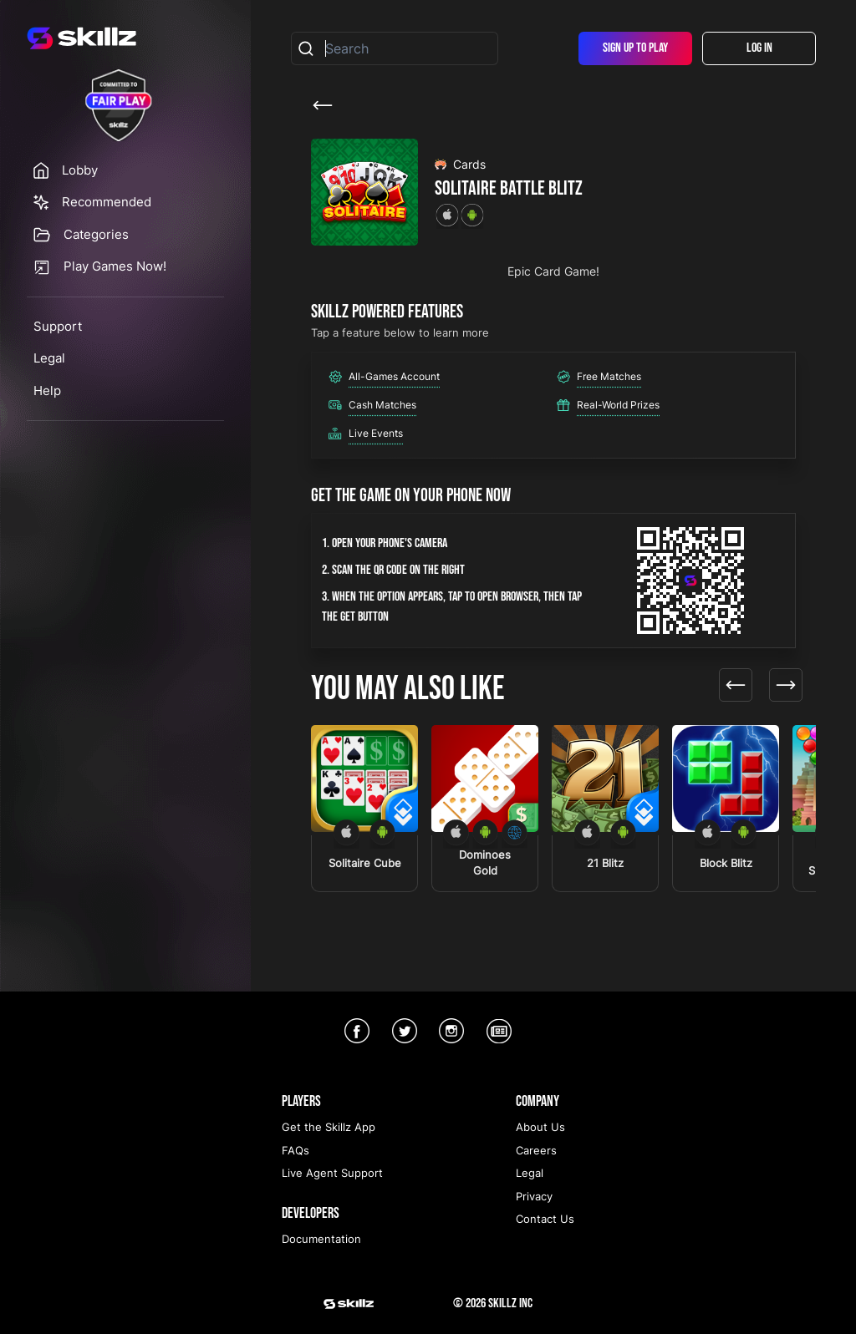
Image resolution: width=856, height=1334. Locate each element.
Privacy (534, 1196)
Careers (536, 1150)
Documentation (321, 1238)
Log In (759, 48)
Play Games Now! (115, 266)
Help (47, 390)
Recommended (106, 202)
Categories (96, 234)
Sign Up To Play (635, 48)
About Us (540, 1127)
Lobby (80, 170)
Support (57, 326)
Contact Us (545, 1218)
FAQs (295, 1150)
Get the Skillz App (328, 1127)
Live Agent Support (332, 1172)
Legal (49, 358)
